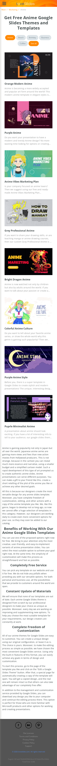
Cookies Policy (28, 742)
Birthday (32, 37)
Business (45, 37)
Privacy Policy (28, 739)
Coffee (23, 43)
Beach (21, 37)
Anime (10, 37)
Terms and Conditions (28, 736)
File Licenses (28, 733)
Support (28, 746)
